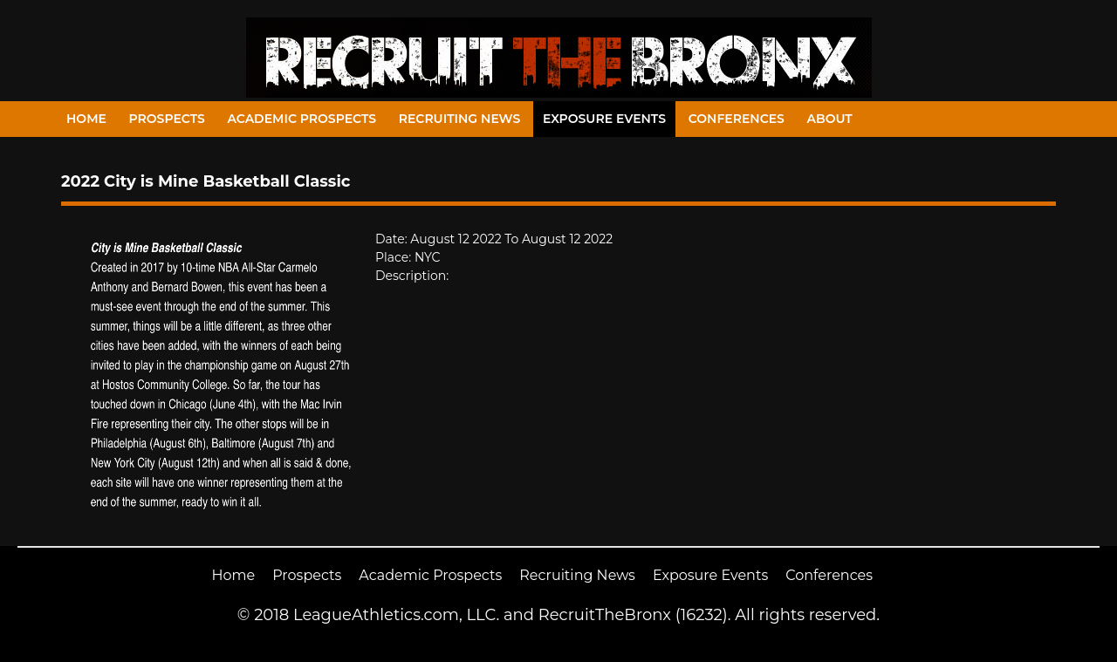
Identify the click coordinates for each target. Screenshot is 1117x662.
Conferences (737, 118)
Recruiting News (460, 118)
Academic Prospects (301, 118)
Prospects (167, 118)
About (830, 118)
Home (86, 118)
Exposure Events (604, 118)
